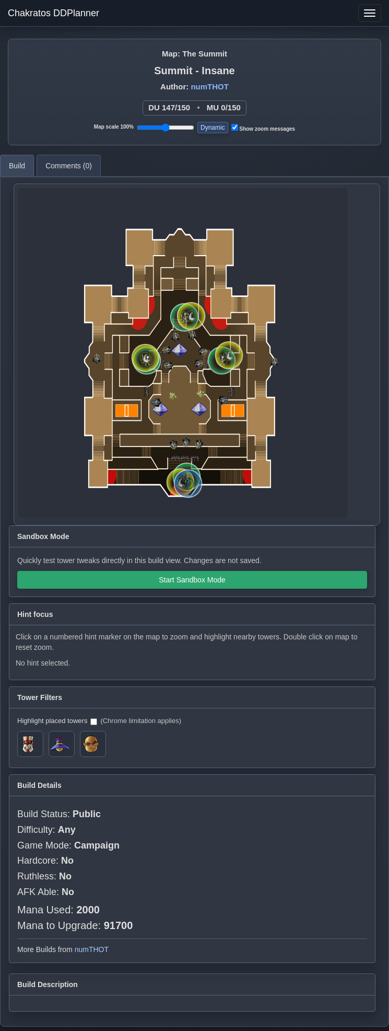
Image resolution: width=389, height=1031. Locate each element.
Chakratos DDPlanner (53, 13)
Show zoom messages (263, 128)
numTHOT (210, 86)
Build (17, 166)
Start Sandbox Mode (192, 580)
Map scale (114, 127)
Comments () (68, 166)
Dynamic (213, 127)
